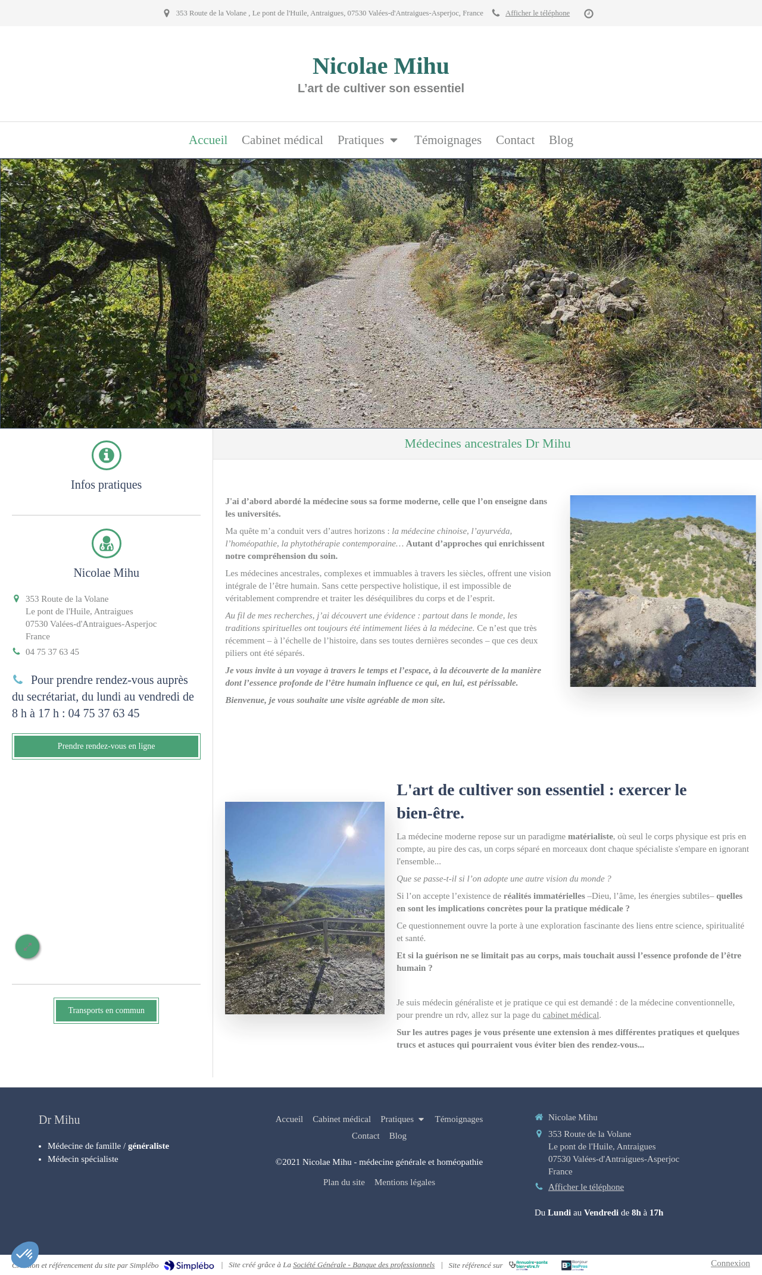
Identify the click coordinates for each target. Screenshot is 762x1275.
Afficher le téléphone (537, 13)
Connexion (730, 1263)
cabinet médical (571, 1015)
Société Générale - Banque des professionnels (364, 1264)
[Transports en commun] (106, 1011)
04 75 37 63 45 (52, 652)
